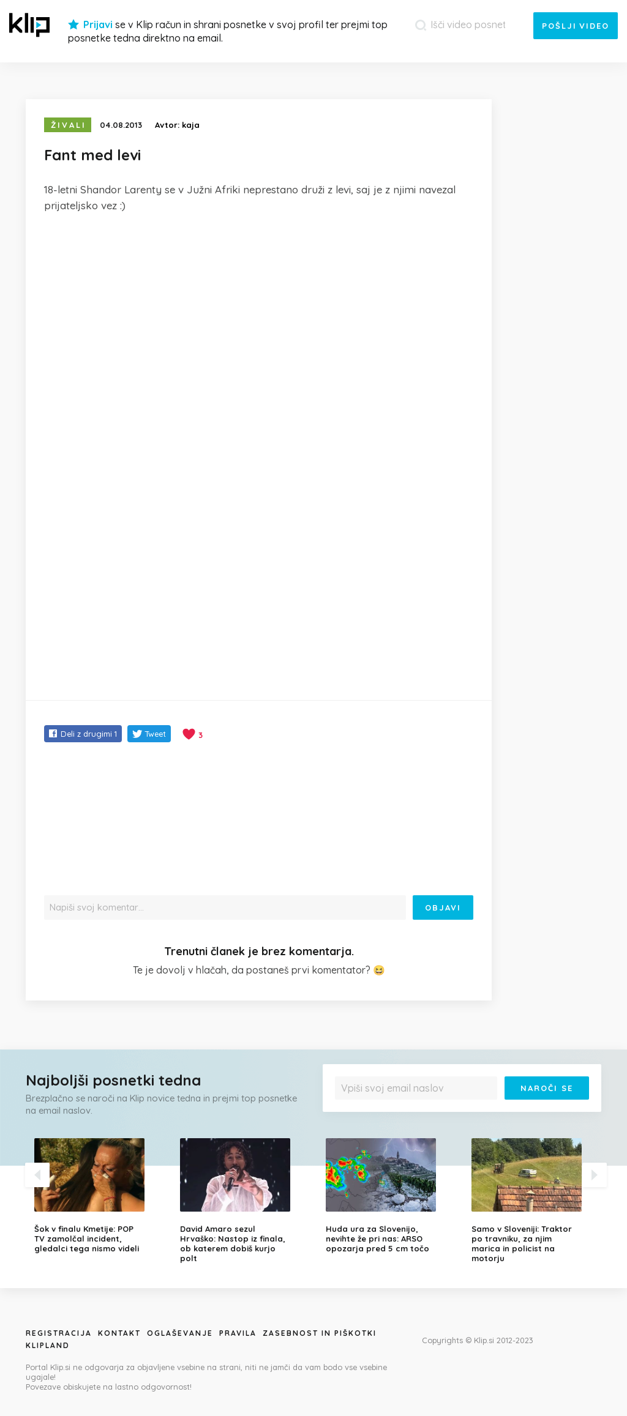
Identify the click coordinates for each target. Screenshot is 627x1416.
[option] (98, 1195)
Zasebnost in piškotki (320, 1333)
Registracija (59, 1333)
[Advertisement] (259, 314)
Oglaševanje (180, 1333)
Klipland (48, 1345)
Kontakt (119, 1333)
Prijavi (98, 24)
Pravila (238, 1333)
